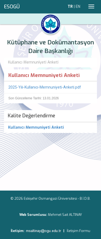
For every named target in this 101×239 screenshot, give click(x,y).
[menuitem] (50, 127)
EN (78, 6)
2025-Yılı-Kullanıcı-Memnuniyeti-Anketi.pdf (44, 87)
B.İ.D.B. (85, 198)
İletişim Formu (78, 231)
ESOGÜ (12, 6)
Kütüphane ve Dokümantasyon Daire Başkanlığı (50, 46)
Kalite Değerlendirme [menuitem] (31, 116)
